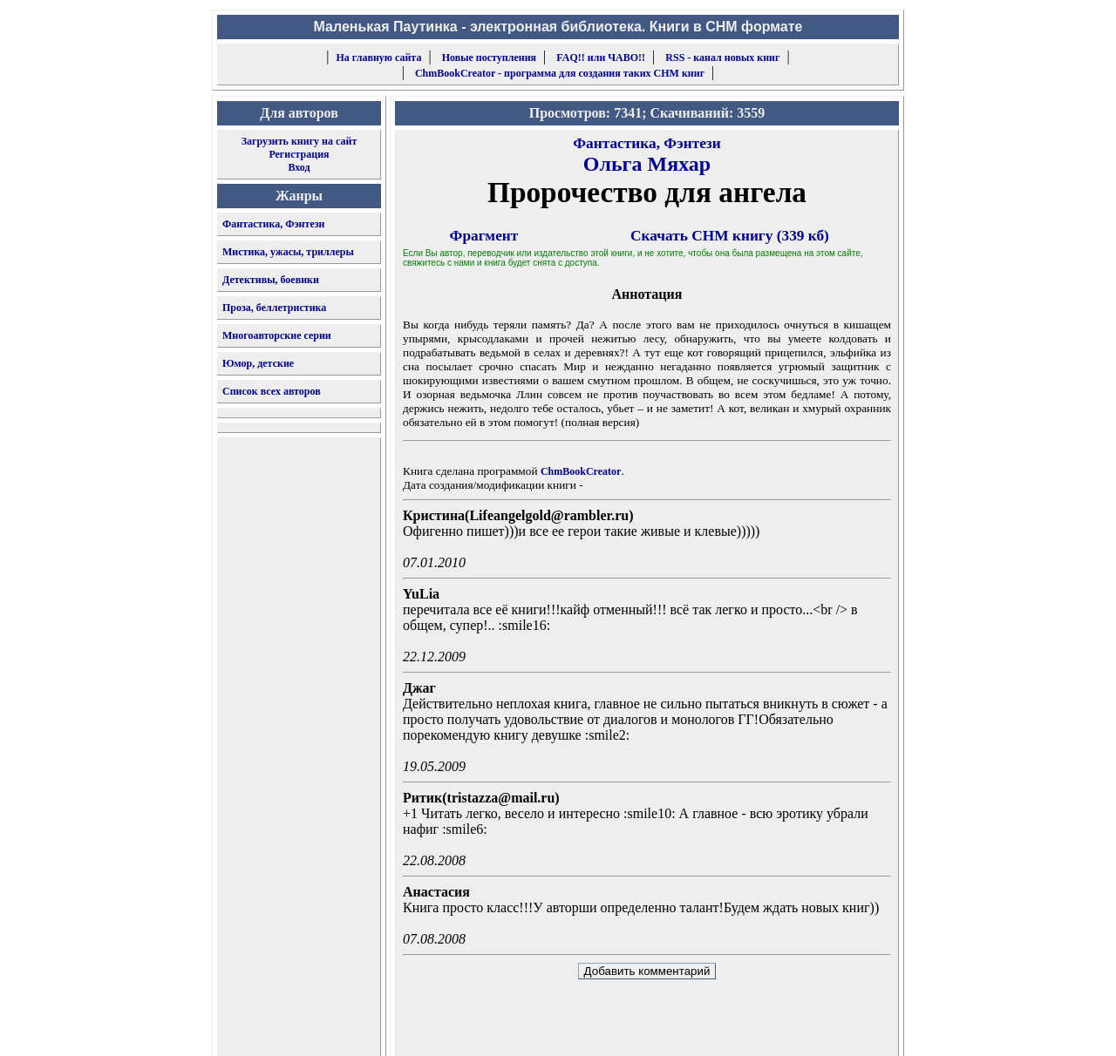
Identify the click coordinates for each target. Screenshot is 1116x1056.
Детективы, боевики (270, 280)
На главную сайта (379, 57)
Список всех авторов (271, 391)
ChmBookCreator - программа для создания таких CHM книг (559, 73)
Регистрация (299, 154)
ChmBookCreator (581, 471)
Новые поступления (489, 57)
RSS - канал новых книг (722, 57)
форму (755, 1029)
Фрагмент (484, 235)
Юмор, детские (258, 363)
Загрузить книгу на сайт (299, 141)
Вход (299, 167)
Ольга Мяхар (647, 163)
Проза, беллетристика (274, 307)
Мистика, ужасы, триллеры (288, 252)
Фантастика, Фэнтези (273, 224)
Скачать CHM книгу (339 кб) (729, 235)
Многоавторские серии (276, 335)
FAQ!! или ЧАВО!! (600, 57)
